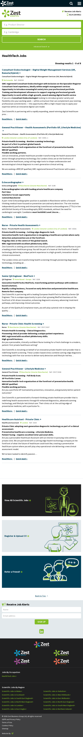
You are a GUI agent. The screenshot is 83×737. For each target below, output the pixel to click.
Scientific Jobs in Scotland (13, 695)
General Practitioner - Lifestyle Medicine (24, 368)
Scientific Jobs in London (12, 705)
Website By (8, 733)
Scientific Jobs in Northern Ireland (57, 709)
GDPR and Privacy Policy (11, 719)
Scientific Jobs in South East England (17, 698)
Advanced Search (41, 46)
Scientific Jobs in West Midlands (56, 695)
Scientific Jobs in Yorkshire (54, 691)
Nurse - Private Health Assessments (21, 225)
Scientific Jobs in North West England (17, 702)
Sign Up (42, 621)
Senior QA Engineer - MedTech (18, 276)
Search (41, 39)
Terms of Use (7, 722)
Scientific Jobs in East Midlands (56, 698)
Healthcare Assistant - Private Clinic (21, 419)
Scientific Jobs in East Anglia (13, 709)
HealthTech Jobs (8, 676)
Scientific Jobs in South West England (58, 705)
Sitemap (5, 728)
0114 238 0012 (74, 14)
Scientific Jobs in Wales (11, 691)
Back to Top (41, 596)
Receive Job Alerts (71, 11)
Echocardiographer (12, 182)
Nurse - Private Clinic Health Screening (23, 323)
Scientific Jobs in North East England (58, 702)
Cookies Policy (7, 725)
